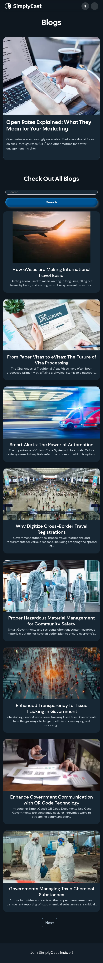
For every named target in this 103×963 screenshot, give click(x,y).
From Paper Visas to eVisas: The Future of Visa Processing (51, 360)
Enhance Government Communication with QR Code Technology (51, 800)
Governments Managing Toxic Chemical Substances (51, 892)
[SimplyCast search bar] (51, 192)
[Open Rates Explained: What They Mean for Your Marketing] (51, 76)
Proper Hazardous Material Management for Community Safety (51, 621)
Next (49, 922)
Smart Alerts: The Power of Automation (51, 445)
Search (51, 202)
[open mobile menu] (94, 6)
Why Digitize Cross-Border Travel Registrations (51, 529)
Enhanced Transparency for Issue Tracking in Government (51, 708)
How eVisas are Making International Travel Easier (51, 272)
